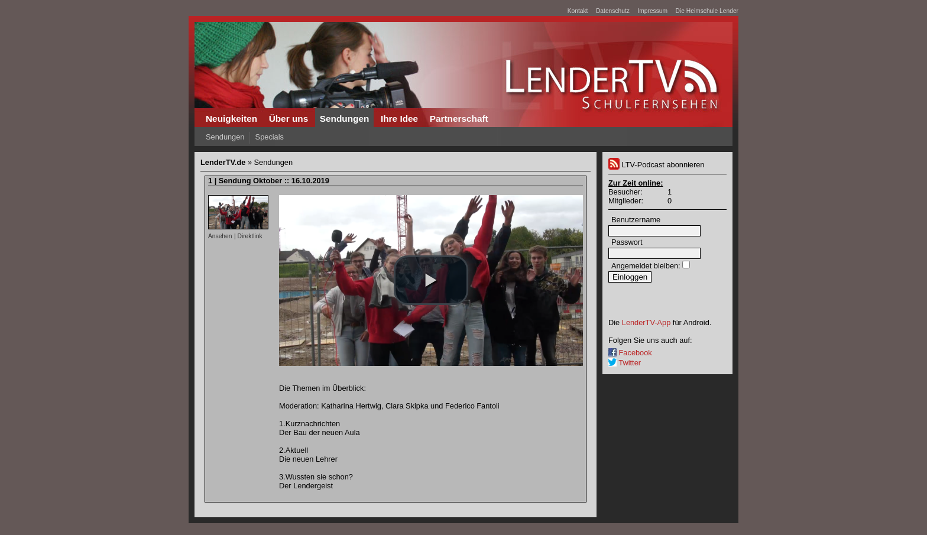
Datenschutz (613, 11)
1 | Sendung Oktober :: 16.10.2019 (268, 180)
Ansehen (220, 236)
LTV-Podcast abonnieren (656, 164)
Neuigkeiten (231, 119)
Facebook (630, 352)
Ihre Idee (399, 119)
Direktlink (249, 236)
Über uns (289, 119)
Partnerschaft (459, 119)
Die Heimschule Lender (707, 11)
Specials (269, 136)
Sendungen (344, 119)
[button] (431, 280)
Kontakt (578, 11)
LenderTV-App (646, 322)
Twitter (624, 362)
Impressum (652, 11)
